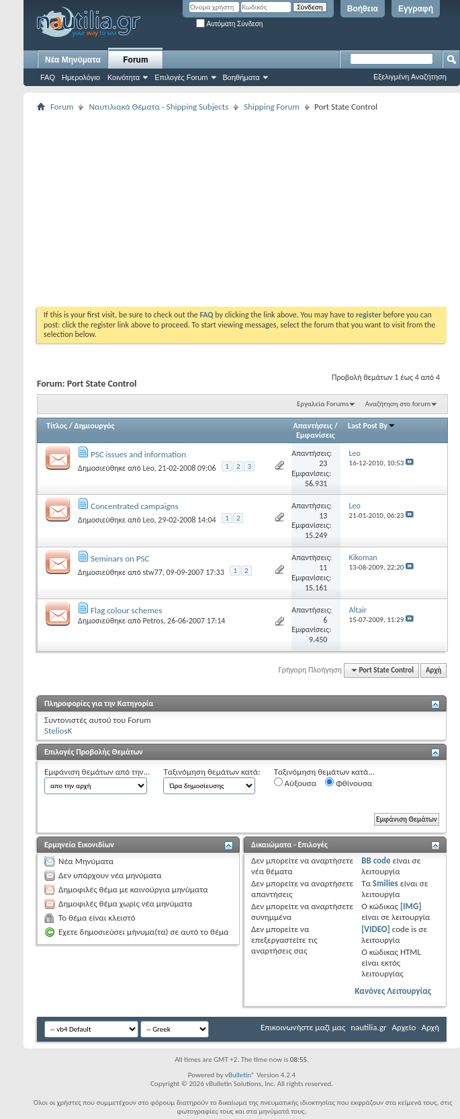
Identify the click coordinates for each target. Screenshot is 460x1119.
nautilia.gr (368, 1027)
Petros (152, 620)
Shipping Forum (272, 107)
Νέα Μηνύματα (73, 60)
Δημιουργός (95, 425)
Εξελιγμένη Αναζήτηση (410, 77)
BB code (375, 860)
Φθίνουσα (348, 782)
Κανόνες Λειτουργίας (393, 991)
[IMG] (411, 906)
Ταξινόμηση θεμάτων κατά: (211, 772)
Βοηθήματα (241, 77)
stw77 (152, 572)
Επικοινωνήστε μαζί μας (303, 1027)
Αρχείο (404, 1027)
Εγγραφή (415, 8)
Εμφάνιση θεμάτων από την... (97, 772)
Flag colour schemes (126, 610)
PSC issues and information (138, 454)
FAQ (47, 77)
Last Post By (372, 425)
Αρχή (433, 670)
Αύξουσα (295, 782)
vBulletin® (240, 1075)
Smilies (385, 883)
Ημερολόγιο (81, 77)
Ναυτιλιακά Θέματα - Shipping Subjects (158, 107)
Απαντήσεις (313, 425)
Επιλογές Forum (181, 77)
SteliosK (58, 731)
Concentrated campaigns (135, 506)
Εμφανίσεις (315, 435)
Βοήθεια (362, 8)
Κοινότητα (123, 77)
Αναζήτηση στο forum (397, 403)
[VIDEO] (375, 929)
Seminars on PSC (120, 558)
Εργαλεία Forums (323, 403)
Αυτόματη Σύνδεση (229, 24)
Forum (135, 60)
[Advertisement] (229, 209)
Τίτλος (56, 425)
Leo (148, 468)
